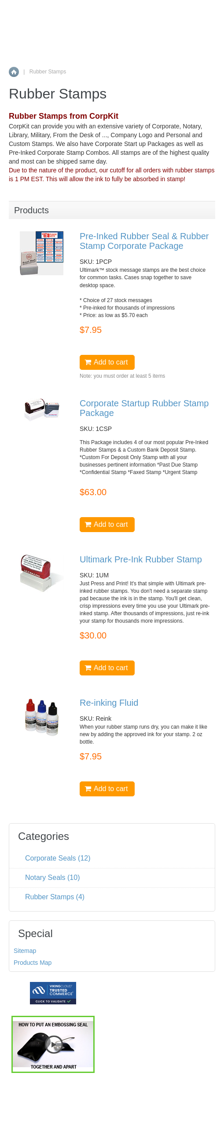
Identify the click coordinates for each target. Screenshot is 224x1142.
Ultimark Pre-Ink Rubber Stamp (141, 559)
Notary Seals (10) (52, 877)
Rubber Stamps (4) (54, 897)
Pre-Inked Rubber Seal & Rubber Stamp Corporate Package (144, 241)
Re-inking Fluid (109, 703)
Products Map (32, 962)
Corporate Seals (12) (58, 858)
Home (14, 72)
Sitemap (25, 950)
